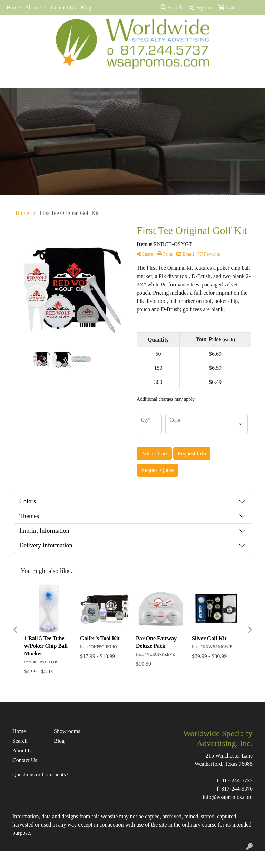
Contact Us (63, 7)
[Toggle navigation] (10, 81)
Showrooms (67, 731)
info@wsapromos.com (228, 797)
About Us (35, 7)
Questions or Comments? (40, 775)
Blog (85, 7)
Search (172, 7)
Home (13, 7)
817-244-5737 (237, 780)
